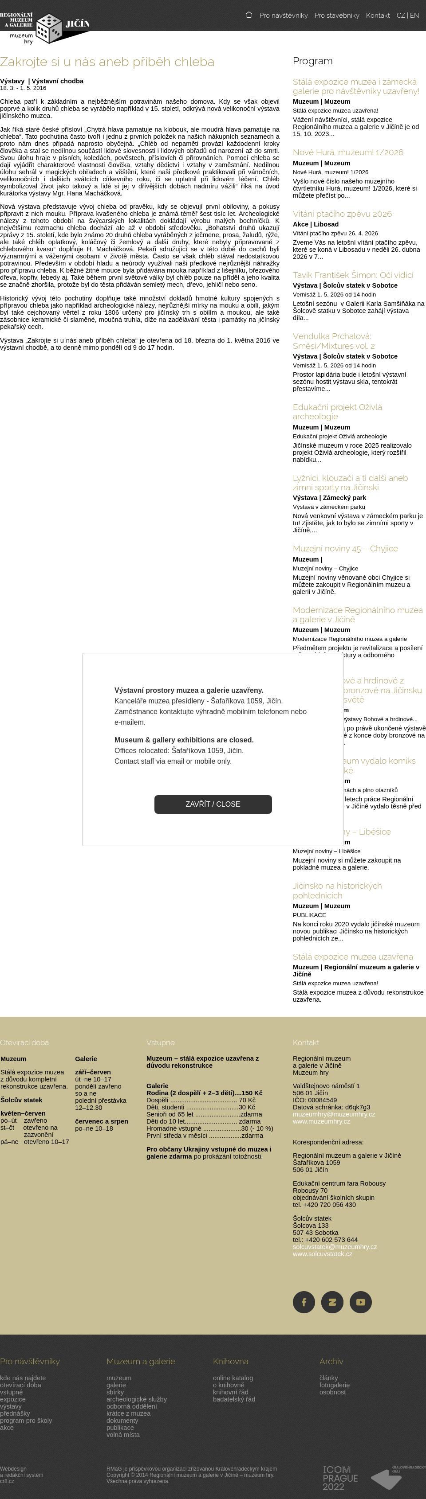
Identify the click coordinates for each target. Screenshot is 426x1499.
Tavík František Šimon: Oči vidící (353, 275)
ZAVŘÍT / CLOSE (213, 804)
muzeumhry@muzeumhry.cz (334, 1114)
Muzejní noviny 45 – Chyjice (345, 548)
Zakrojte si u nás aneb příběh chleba (107, 61)
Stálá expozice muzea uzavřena (353, 956)
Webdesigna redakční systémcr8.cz (21, 1475)
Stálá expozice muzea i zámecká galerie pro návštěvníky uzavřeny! (356, 86)
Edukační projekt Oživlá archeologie (337, 411)
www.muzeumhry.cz (321, 1121)
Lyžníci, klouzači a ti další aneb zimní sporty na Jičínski (350, 482)
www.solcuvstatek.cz (322, 1253)
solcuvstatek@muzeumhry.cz (335, 1246)
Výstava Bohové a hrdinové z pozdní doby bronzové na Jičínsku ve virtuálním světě (357, 689)
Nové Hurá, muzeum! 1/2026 (348, 152)
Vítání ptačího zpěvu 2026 (342, 214)
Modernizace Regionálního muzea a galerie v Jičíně (358, 614)
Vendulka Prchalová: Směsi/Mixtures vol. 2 (334, 340)
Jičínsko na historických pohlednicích (337, 890)
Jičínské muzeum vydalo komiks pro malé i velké (354, 765)
